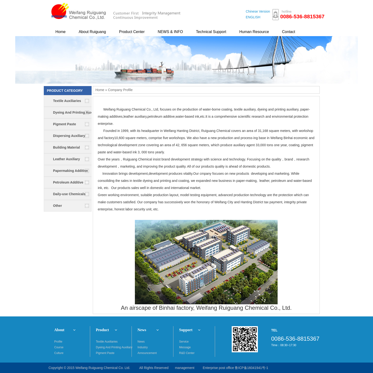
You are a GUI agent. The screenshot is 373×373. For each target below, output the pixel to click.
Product (102, 330)
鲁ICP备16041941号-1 (251, 368)
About (59, 330)
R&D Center (187, 353)
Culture (59, 353)
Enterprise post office (218, 368)
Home (60, 32)
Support (185, 330)
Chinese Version (258, 11)
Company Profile (120, 90)
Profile (58, 341)
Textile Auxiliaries (107, 341)
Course (59, 347)
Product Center (132, 32)
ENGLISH (253, 17)
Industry (142, 347)
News (141, 330)
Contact (288, 32)
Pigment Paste (105, 353)
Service (184, 341)
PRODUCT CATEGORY (65, 90)
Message (185, 347)
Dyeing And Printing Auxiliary (114, 347)
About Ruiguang (92, 32)
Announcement (147, 353)
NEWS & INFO (170, 32)
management (184, 368)
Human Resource (254, 32)
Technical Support (211, 32)
